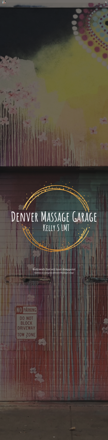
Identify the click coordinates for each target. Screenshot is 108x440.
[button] (106, 2)
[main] (54, 270)
